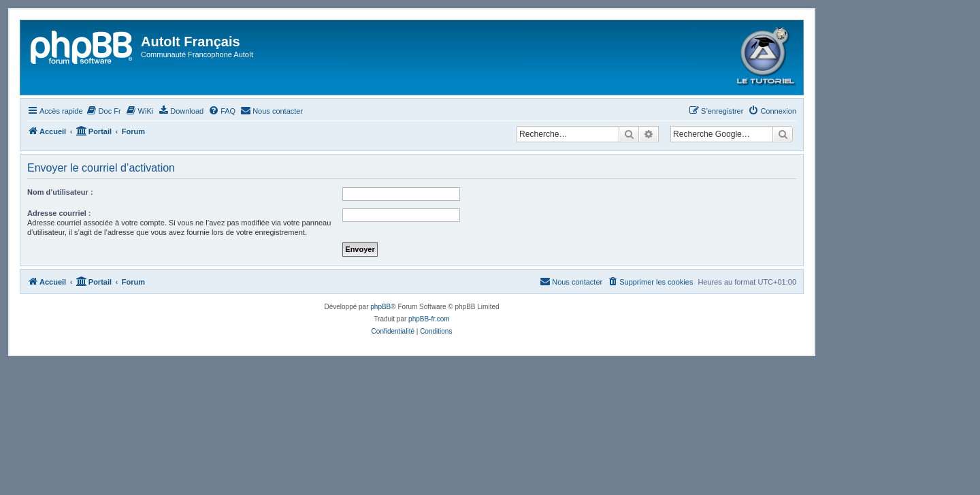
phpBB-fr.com (429, 319)
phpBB (380, 306)
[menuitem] (103, 111)
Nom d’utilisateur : (60, 192)
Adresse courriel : (59, 213)
